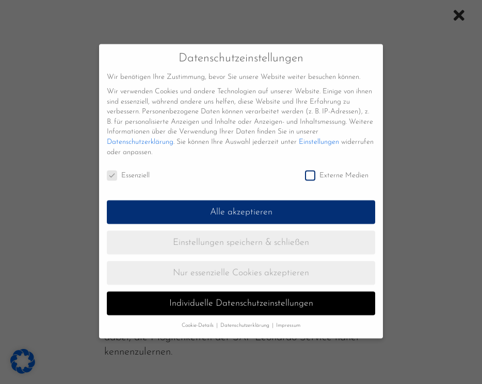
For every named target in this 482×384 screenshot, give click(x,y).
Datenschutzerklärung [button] (245, 317)
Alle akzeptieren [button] (241, 204)
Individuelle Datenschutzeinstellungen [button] (241, 295)
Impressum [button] (288, 317)
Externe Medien (336, 168)
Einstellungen (319, 134)
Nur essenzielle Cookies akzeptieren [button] (241, 265)
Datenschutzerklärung (140, 134)
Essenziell (128, 168)
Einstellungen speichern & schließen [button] (241, 234)
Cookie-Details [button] (198, 317)
